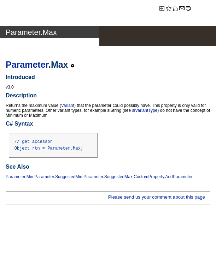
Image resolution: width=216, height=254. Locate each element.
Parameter (27, 64)
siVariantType (144, 110)
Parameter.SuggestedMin (58, 176)
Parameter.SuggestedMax (108, 176)
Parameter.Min (19, 176)
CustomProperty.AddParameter (163, 176)
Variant (67, 105)
